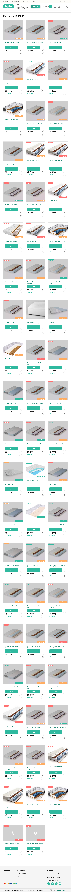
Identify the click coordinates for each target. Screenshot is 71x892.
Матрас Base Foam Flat (55, 484)
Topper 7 (7, 359)
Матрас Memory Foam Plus (12, 565)
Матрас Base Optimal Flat (34, 443)
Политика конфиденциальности (22, 877)
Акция (50, 21)
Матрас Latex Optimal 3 (55, 766)
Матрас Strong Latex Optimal (13, 843)
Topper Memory (9, 484)
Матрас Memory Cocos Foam (13, 164)
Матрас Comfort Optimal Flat (57, 443)
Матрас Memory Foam (11, 443)
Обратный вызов (64, 1)
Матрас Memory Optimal (55, 83)
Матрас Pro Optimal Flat (11, 726)
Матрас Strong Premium (33, 241)
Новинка (29, 102)
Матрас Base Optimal (55, 42)
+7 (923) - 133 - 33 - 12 (52, 880)
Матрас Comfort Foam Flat (12, 524)
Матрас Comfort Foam (11, 403)
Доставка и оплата (15, 1)
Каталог (35, 6)
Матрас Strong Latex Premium (35, 843)
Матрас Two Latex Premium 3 (57, 241)
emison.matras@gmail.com (53, 877)
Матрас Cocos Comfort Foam (35, 42)
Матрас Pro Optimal (32, 79)
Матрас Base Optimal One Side (57, 524)
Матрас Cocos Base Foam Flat (35, 403)
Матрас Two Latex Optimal (34, 804)
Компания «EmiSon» (8, 873)
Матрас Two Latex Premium (56, 804)
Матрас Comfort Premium (34, 204)
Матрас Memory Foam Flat (12, 687)
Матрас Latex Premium (11, 241)
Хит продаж (29, 61)
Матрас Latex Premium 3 (11, 807)
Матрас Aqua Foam (32, 480)
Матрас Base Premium (11, 204)
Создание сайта (61, 890)
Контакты (33, 1)
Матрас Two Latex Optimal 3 (12, 119)
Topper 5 (51, 322)
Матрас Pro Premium (55, 200)
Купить (11, 47)
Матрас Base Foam (54, 362)
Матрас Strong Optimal (55, 160)
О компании (6, 1)
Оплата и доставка (21, 873)
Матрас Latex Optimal (33, 160)
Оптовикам (25, 1)
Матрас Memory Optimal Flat (35, 727)
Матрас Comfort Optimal (11, 83)
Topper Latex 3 (31, 521)
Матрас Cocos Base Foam (12, 42)
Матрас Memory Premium (12, 322)
